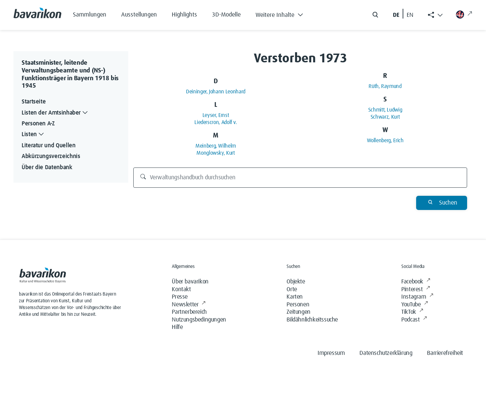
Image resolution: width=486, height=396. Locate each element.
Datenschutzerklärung (385, 353)
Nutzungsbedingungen (199, 320)
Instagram (417, 297)
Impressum (331, 353)
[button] (284, 13)
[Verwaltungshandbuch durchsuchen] (300, 177)
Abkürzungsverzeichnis (51, 156)
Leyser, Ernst (215, 115)
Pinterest (415, 290)
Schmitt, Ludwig (385, 110)
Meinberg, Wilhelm (215, 146)
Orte (292, 289)
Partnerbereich (189, 312)
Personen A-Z (38, 124)
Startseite (34, 102)
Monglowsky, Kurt (215, 153)
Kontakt (181, 289)
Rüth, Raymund (385, 86)
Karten (295, 297)
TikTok (412, 312)
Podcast (414, 320)
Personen (298, 305)
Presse (180, 297)
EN (410, 15)
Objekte (296, 282)
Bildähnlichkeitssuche (312, 320)
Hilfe (177, 327)
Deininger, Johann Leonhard (215, 91)
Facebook (415, 282)
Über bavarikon (190, 282)
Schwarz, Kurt (385, 117)
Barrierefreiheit (445, 353)
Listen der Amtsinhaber (55, 113)
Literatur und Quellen (48, 146)
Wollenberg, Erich (385, 140)
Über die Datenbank (47, 167)
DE (396, 15)
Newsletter (189, 305)
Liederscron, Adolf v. (215, 122)
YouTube (414, 305)
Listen (33, 135)
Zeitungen (298, 312)
